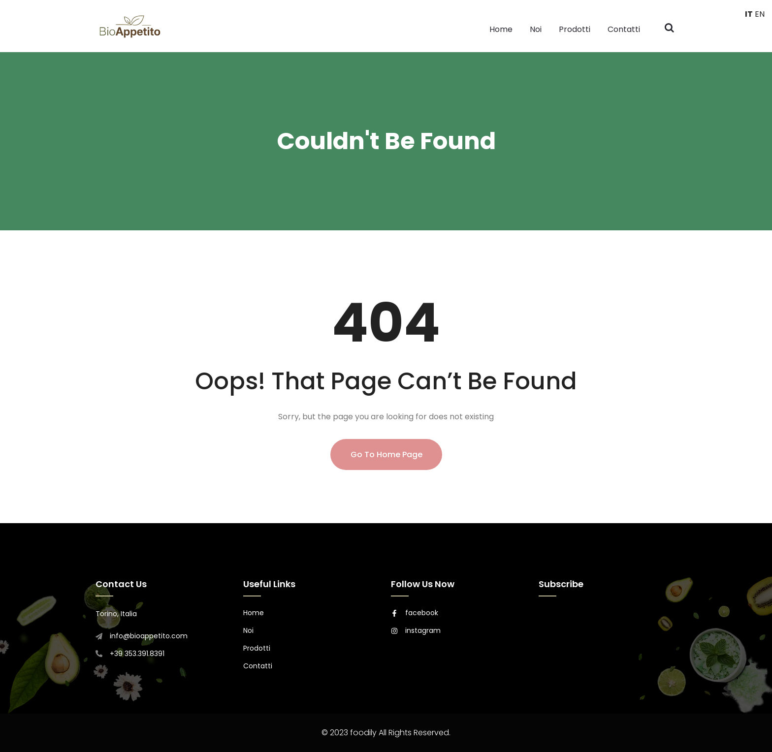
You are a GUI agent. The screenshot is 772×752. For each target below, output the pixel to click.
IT (749, 14)
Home (501, 29)
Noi (536, 29)
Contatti (624, 29)
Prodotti (574, 29)
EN (760, 14)
